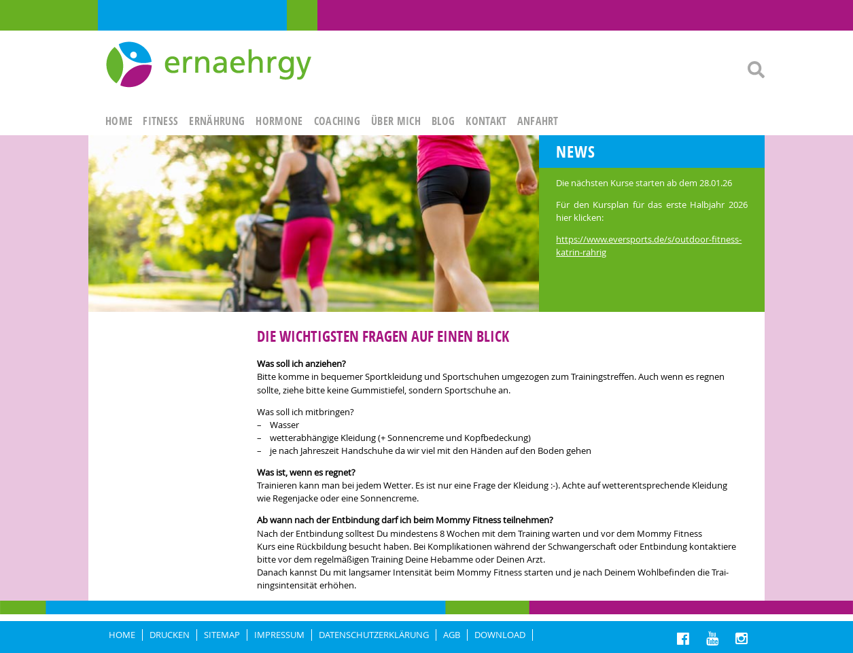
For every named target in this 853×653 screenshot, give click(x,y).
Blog (443, 120)
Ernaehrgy (210, 65)
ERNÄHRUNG (217, 120)
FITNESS (160, 120)
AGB (451, 635)
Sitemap (222, 635)
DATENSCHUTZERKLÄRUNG (374, 635)
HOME (119, 120)
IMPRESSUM (279, 635)
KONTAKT (486, 120)
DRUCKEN (170, 635)
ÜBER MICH (396, 120)
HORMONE (279, 120)
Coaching (337, 120)
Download (499, 635)
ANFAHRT (538, 120)
